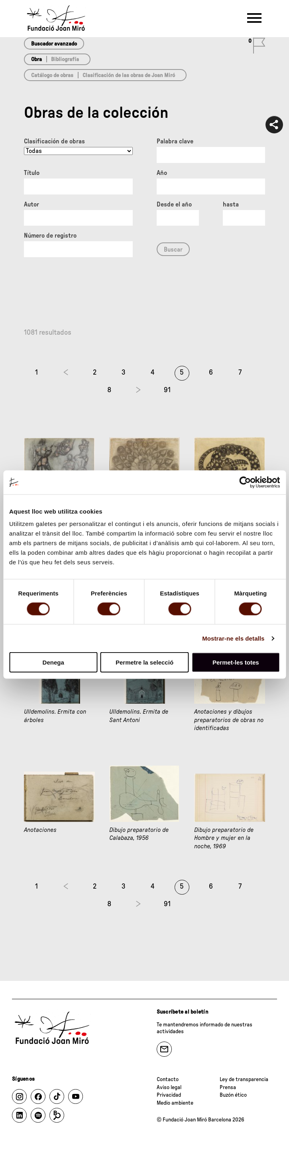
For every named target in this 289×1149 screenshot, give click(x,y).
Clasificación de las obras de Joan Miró (129, 75)
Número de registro (50, 235)
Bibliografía (65, 59)
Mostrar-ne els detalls (233, 638)
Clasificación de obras (54, 141)
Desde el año (174, 204)
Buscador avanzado (54, 44)
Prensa (228, 1087)
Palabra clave (175, 141)
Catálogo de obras (52, 75)
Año (162, 173)
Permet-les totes (235, 662)
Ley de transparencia (244, 1079)
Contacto (168, 1079)
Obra (36, 59)
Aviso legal (169, 1087)
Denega (53, 662)
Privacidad (169, 1095)
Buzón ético (233, 1095)
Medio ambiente (175, 1103)
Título (31, 173)
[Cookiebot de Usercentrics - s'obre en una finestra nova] (245, 482)
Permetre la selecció (144, 662)
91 (167, 390)
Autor (31, 204)
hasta (231, 204)
